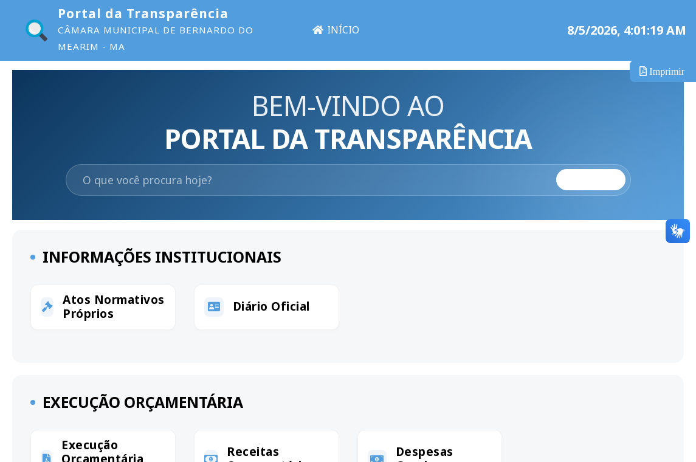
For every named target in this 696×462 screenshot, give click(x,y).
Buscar (590, 180)
